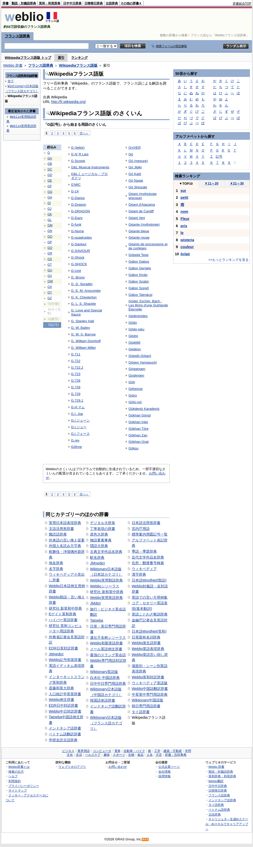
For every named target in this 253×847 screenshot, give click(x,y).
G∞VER (134, 147)
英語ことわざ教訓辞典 (150, 614)
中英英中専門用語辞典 (150, 694)
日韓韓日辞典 (93, 3)
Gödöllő (134, 342)
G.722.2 (77, 367)
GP (50, 242)
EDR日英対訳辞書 (63, 648)
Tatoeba (96, 620)
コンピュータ (102, 750)
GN (50, 231)
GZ (50, 298)
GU (50, 270)
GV (50, 276)
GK (50, 214)
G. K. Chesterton (84, 297)
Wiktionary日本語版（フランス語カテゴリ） (106, 722)
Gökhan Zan (137, 435)
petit (184, 197)
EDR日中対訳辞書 (63, 705)
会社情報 (164, 771)
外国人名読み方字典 (65, 546)
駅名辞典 (97, 557)
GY (50, 292)
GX (50, 287)
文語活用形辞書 (61, 529)
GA (50, 158)
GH (50, 197)
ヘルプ (13, 776)
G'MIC (76, 185)
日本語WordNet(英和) (149, 631)
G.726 (76, 380)
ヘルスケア (93, 754)
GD (50, 175)
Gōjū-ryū (135, 402)
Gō (130, 154)
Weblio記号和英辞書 (65, 660)
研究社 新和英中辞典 (106, 592)
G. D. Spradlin (82, 284)
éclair (185, 254)
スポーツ (119, 754)
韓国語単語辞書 (102, 700)
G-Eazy (77, 218)
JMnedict (56, 654)
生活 (79, 754)
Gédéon (134, 349)
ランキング (79, 58)
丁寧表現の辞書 (102, 529)
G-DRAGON (80, 211)
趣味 (107, 754)
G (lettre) (78, 147)
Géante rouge (138, 237)
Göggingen (136, 369)
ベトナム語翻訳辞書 (65, 734)
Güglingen (136, 375)
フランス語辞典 (17, 36)
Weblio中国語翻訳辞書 (150, 689)
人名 (150, 754)
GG (50, 192)
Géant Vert (136, 218)
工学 (157, 750)
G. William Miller (83, 348)
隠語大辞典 (99, 546)
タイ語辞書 (141, 712)
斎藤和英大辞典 (61, 688)
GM (50, 225)
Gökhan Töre (138, 429)
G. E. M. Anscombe (86, 291)
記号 (219, 156)
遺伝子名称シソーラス (108, 637)
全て (11, 81)
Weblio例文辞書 (61, 700)
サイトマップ (17, 790)
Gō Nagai (135, 180)
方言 (159, 754)
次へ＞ (84, 133)
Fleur (185, 219)
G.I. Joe (77, 414)
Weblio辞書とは (19, 766)
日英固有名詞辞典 (146, 637)
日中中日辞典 (72, 3)
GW (50, 281)
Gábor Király (138, 275)
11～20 (211, 183)
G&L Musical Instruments (90, 167)
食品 (140, 754)
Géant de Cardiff (140, 211)
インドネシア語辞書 (65, 728)
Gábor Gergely (139, 268)
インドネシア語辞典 (222, 800)
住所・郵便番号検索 (148, 563)
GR (50, 253)
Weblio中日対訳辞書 (65, 711)
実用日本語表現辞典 (65, 523)
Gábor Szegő (138, 288)
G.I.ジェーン (80, 420)
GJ (50, 209)
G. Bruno (78, 277)
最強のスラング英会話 (108, 655)
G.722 (76, 361)
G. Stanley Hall (82, 321)
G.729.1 (77, 400)
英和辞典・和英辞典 (222, 776)
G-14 (75, 191)
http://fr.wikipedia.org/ (68, 102)
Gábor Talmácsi (140, 295)
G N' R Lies (80, 154)
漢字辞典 (139, 574)
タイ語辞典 (216, 804)
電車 (117, 750)
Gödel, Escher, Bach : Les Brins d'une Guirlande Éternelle (148, 305)
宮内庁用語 (141, 529)
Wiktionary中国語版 (147, 700)
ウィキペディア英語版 (150, 683)
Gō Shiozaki (137, 187)
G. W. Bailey (80, 328)
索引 (61, 58)
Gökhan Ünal (138, 442)
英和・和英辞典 (49, 3)
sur (183, 191)
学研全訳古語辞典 (63, 740)
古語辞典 (112, 3)
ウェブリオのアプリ (72, 766)
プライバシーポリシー (23, 785)
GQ (50, 248)
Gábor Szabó (138, 281)
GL (50, 220)
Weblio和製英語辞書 (106, 643)
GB (50, 164)
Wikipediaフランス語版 (78, 65)
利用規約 (14, 781)
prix (184, 226)
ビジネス (68, 750)
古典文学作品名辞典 (106, 552)
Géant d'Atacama (141, 204)
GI (49, 203)
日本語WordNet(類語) (149, 580)
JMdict (95, 603)
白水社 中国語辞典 (105, 678)
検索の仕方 (16, 771)
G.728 (76, 387)
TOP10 (186, 183)
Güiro (132, 395)
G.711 (76, 354)
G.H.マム (78, 407)
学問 (188, 750)
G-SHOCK (79, 264)
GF (50, 186)
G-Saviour (79, 244)
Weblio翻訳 (216, 781)
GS (50, 259)
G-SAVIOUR (80, 251)
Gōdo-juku (136, 329)
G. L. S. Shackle (83, 304)
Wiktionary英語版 (104, 672)
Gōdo (132, 322)
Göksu (133, 448)
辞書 (6, 3)
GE (50, 180)
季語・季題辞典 (144, 551)
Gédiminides (138, 316)
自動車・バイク (134, 750)
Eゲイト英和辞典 (62, 614)
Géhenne (135, 389)
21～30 (237, 183)
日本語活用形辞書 (146, 523)
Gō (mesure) (138, 161)
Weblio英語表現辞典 (148, 649)
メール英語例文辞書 (106, 649)
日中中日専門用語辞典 (108, 683)
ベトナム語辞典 (219, 809)
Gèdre (133, 336)
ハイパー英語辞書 (63, 620)
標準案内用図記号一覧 (150, 534)
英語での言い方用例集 (150, 597)
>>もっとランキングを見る (228, 260)
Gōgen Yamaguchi (142, 362)
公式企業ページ (169, 766)
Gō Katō (134, 174)
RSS (145, 839)
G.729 (76, 394)
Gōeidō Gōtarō (139, 356)
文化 (70, 754)
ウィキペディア (144, 569)
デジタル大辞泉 (102, 523)
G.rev (75, 440)
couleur (187, 247)
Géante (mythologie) (144, 224)
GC (50, 169)
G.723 (76, 374)
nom (184, 212)
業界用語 (84, 750)
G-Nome (77, 231)
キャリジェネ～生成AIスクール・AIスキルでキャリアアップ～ (226, 823)
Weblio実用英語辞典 (106, 598)
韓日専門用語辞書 (146, 706)
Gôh (131, 382)
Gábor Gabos (138, 261)
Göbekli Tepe (138, 255)
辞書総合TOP (242, 3)
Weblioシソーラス (104, 586)
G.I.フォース (80, 434)
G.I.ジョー (79, 427)
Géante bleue (138, 231)
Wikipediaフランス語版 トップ (28, 58)
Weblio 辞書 (13, 65)
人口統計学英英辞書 (65, 694)
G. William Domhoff (86, 341)
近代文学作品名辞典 (148, 557)
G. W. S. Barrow (83, 334)
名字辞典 (56, 569)
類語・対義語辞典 (24, 3)
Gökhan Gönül (139, 415)
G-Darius (78, 198)
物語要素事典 (101, 540)
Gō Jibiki (135, 167)
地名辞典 (56, 563)
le (182, 233)
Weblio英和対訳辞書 (148, 677)
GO (50, 236)
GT (50, 264)
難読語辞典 (58, 534)
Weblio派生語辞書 (146, 643)
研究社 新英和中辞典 (65, 608)
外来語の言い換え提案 (67, 540)
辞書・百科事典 (175, 754)
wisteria (187, 240)
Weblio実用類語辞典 (106, 580)
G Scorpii (78, 161)
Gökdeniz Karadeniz (143, 409)
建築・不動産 (172, 750)
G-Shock (77, 257)
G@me (76, 447)
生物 (131, 754)
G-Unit (76, 271)
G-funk (76, 224)
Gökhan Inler (138, 422)
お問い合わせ (117, 766)
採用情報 (164, 776)
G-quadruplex (81, 237)
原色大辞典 (99, 534)
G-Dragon (78, 204)
